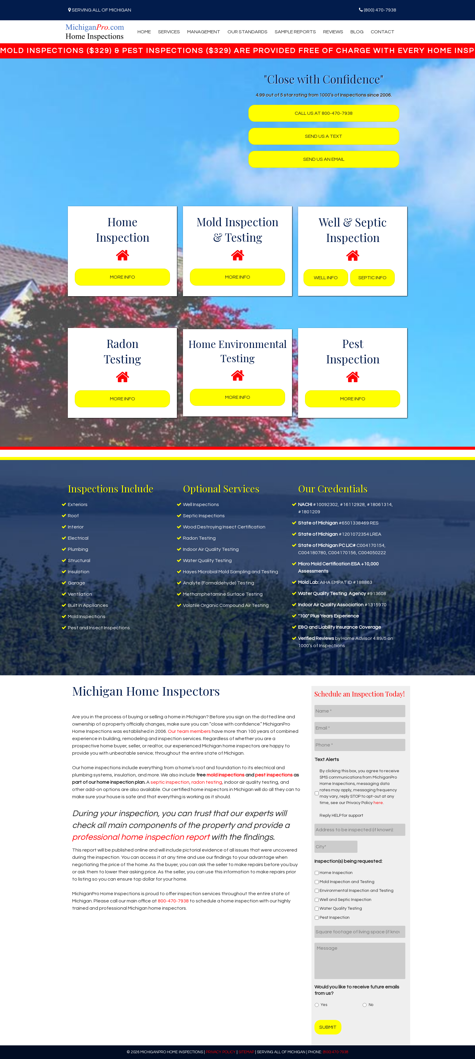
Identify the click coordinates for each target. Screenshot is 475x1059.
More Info (122, 277)
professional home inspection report (140, 837)
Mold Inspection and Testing (347, 882)
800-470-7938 (173, 900)
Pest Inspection (335, 917)
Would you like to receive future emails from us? (356, 990)
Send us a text (323, 136)
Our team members (189, 731)
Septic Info (372, 277)
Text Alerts (326, 759)
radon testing (206, 782)
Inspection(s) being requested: (348, 861)
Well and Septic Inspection (345, 900)
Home (144, 31)
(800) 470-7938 (380, 10)
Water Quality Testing (341, 908)
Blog (357, 31)
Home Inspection (336, 873)
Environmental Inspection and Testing (357, 891)
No (371, 1005)
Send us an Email (323, 159)
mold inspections (225, 775)
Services (169, 31)
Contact (382, 31)
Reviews (333, 31)
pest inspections (274, 775)
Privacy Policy (221, 1052)
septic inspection (170, 782)
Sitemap (246, 1052)
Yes (324, 1005)
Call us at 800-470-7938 (324, 113)
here (378, 803)
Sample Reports (295, 31)
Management (203, 31)
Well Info (326, 277)
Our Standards (247, 31)
